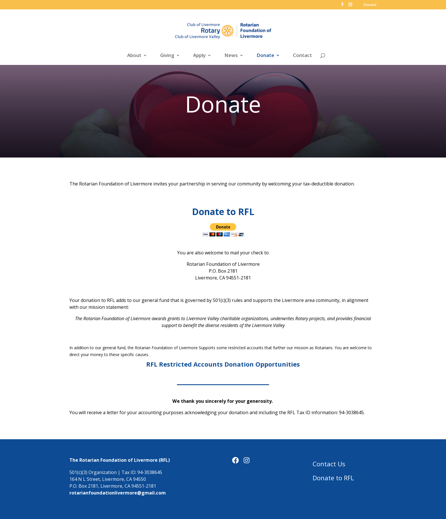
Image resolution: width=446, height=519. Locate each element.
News (231, 55)
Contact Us (329, 463)
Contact (302, 55)
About (134, 55)
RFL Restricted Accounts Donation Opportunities (223, 364)
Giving (167, 55)
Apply (199, 55)
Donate (370, 5)
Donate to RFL (333, 477)
